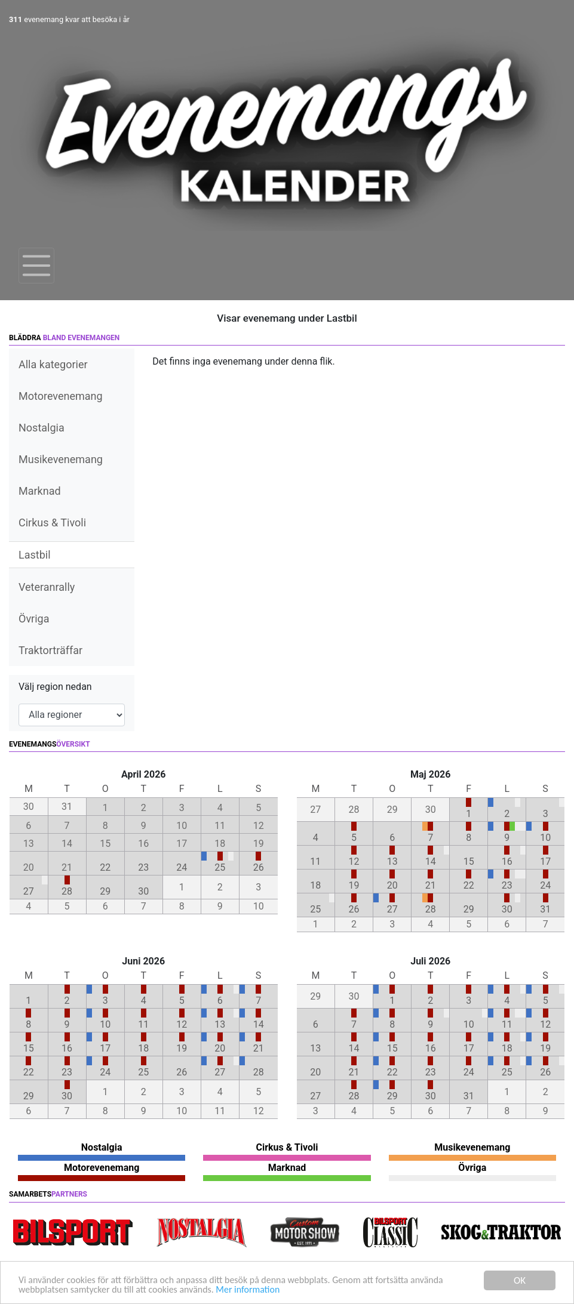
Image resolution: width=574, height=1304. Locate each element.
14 (430, 861)
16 (507, 861)
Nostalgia (42, 427)
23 (143, 867)
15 (469, 861)
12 (354, 861)
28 (67, 891)
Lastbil (35, 554)
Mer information (263, 1290)
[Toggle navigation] (36, 265)
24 (181, 867)
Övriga (34, 618)
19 (354, 885)
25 (219, 867)
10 (545, 837)
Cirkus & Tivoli (52, 522)
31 (545, 909)
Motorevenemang (61, 396)
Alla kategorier (53, 364)
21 (430, 885)
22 (105, 867)
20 (392, 885)
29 (105, 891)
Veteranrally (47, 587)
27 (28, 891)
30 (143, 891)
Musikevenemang (61, 459)
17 (545, 861)
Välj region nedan (55, 686)
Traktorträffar (50, 650)
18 (315, 885)
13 (392, 861)
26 (258, 867)
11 (315, 861)
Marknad (40, 491)
